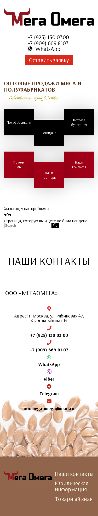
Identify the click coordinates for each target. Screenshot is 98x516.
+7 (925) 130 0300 (48, 37)
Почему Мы (19, 164)
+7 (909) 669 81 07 (49, 350)
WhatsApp (49, 364)
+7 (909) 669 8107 (48, 43)
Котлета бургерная (79, 122)
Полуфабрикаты (19, 122)
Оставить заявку (49, 60)
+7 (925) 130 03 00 (49, 335)
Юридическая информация (71, 486)
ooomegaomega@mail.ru (49, 408)
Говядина (49, 133)
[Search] (55, 225)
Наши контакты (79, 164)
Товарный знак (74, 498)
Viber (49, 379)
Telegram (49, 394)
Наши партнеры (49, 175)
